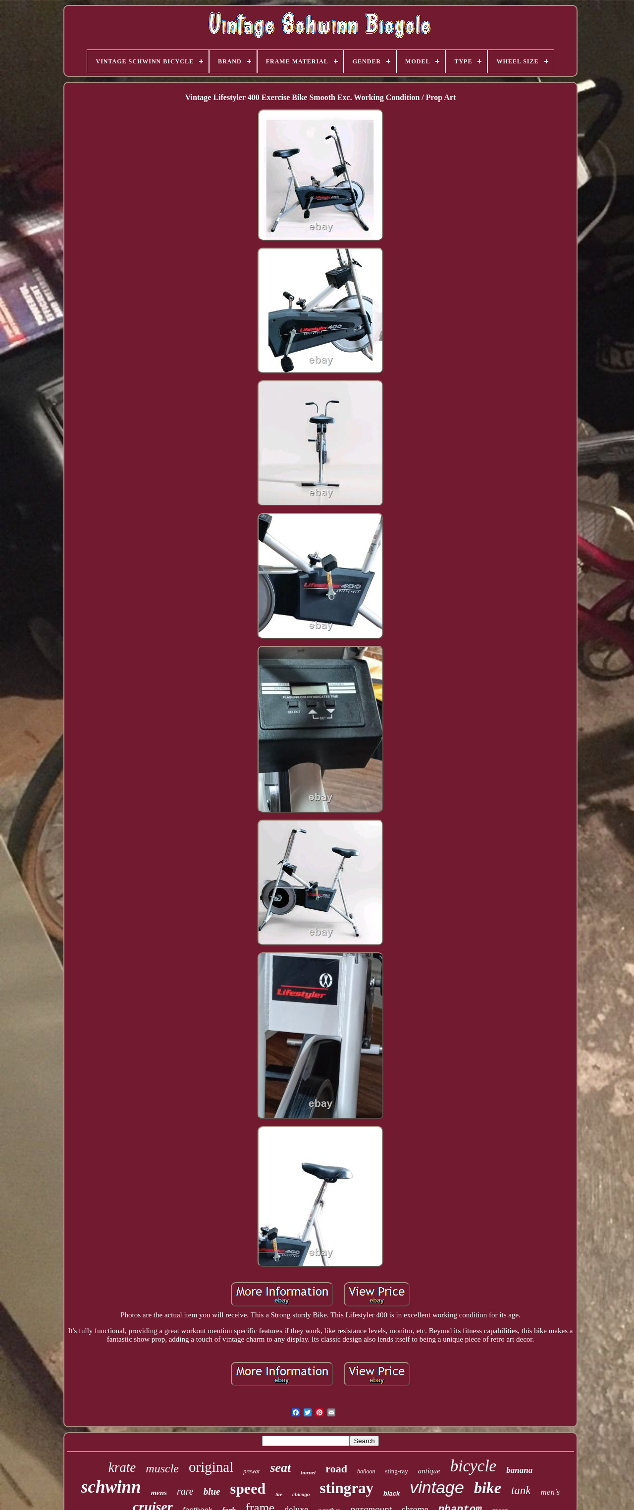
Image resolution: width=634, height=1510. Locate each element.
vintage (437, 1487)
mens (159, 1493)
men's (550, 1492)
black (391, 1493)
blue (212, 1491)
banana (519, 1470)
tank (521, 1490)
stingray (346, 1488)
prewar (251, 1471)
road (336, 1468)
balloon (366, 1471)
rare (185, 1491)
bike (487, 1488)
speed (247, 1488)
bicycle (473, 1466)
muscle (162, 1468)
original (211, 1467)
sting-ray (396, 1471)
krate (122, 1467)
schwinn (111, 1487)
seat (280, 1467)
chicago (301, 1494)
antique (429, 1471)
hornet (308, 1472)
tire (278, 1494)
